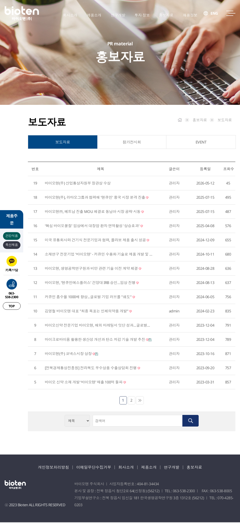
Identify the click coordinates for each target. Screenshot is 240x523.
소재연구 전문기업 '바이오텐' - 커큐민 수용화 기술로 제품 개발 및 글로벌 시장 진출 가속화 (99, 254)
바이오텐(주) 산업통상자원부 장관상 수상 (78, 183)
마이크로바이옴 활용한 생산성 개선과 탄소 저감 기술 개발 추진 (98, 340)
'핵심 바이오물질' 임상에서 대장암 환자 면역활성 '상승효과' (94, 226)
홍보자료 (198, 468)
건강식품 (11, 235)
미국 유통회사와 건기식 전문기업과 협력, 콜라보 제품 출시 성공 (97, 240)
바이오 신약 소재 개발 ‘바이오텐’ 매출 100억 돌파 (85, 382)
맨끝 (140, 401)
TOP (12, 306)
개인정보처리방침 (49, 468)
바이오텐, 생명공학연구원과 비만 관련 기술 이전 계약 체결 (93, 269)
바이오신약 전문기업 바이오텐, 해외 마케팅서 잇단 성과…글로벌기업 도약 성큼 (99, 325)
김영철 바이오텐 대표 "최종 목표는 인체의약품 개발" (88, 311)
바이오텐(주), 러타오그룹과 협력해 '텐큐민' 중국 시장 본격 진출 (97, 198)
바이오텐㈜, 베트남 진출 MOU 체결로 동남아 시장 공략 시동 (94, 212)
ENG (214, 15)
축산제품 (11, 244)
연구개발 (174, 468)
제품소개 (150, 468)
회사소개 (126, 468)
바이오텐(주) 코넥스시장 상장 (71, 354)
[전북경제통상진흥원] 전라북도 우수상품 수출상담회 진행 (92, 368)
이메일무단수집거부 (92, 468)
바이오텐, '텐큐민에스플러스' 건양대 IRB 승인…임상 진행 (92, 283)
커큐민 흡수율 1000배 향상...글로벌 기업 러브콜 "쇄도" (90, 297)
